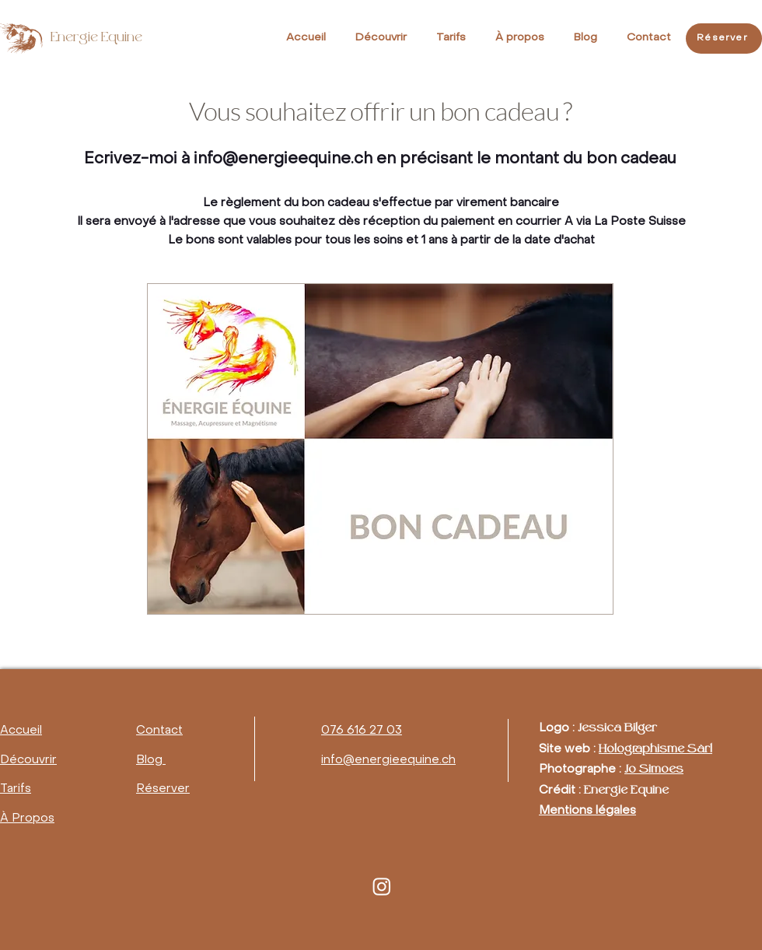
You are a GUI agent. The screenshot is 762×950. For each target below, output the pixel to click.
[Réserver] (724, 38)
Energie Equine (96, 38)
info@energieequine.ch (283, 159)
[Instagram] (381, 886)
